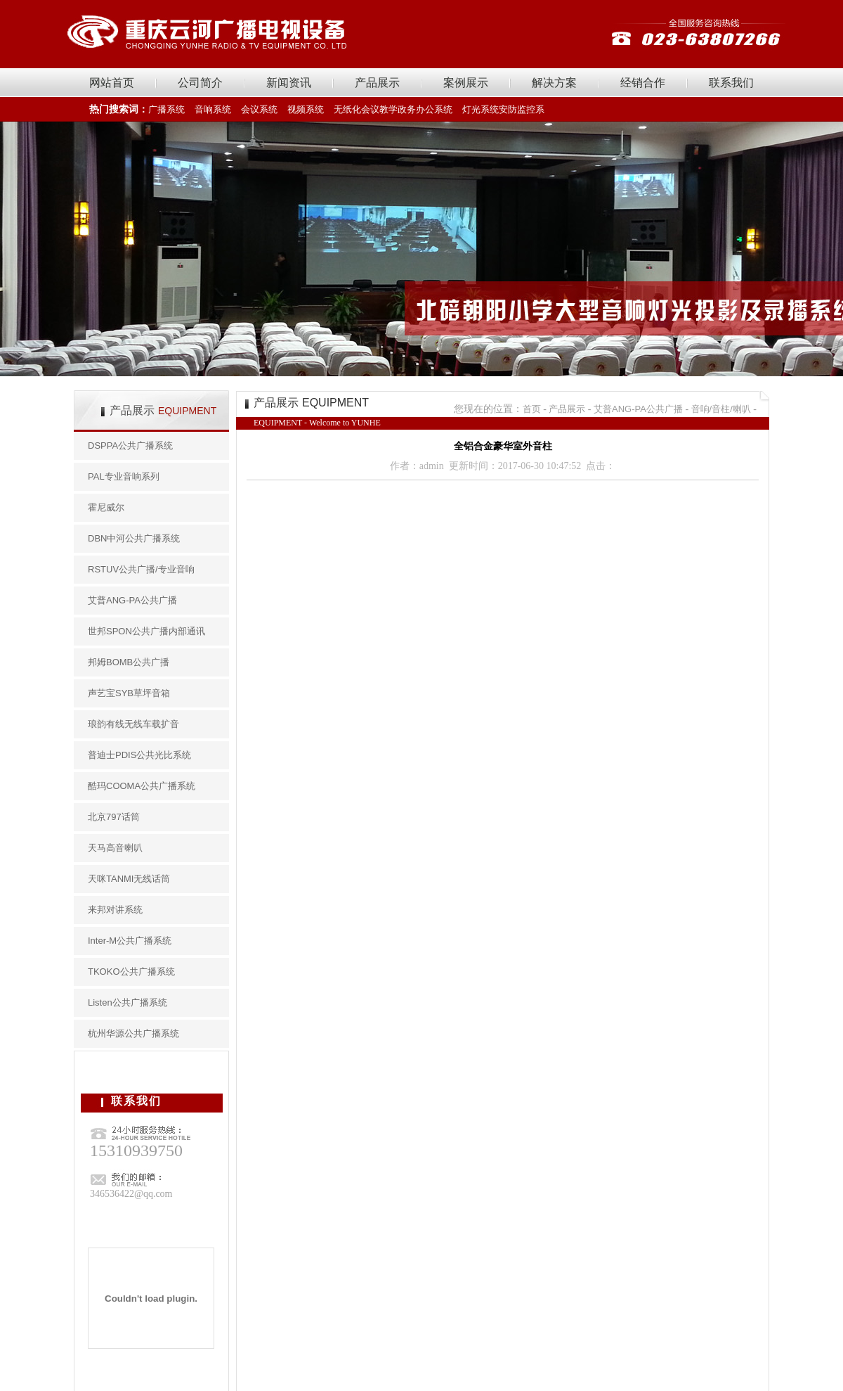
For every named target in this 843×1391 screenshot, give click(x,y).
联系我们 (731, 83)
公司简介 (200, 83)
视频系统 (305, 109)
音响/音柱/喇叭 (721, 409)
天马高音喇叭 (115, 847)
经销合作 (642, 83)
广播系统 (166, 109)
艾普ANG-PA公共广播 (132, 600)
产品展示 (377, 83)
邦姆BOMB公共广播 (128, 662)
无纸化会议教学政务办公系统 (393, 109)
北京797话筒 (114, 817)
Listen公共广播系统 (127, 1002)
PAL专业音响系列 (123, 476)
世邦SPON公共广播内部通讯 (146, 631)
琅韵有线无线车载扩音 (133, 724)
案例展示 (465, 83)
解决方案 (554, 83)
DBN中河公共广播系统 (134, 538)
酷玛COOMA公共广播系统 (141, 786)
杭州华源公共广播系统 (133, 1033)
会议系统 (259, 109)
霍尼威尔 (106, 507)
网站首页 (111, 83)
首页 (532, 409)
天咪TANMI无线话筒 (129, 878)
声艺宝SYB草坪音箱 (129, 693)
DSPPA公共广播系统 (130, 445)
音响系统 (213, 109)
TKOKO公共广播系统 (131, 971)
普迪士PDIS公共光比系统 (139, 755)
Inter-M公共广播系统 (129, 940)
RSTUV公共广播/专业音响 (141, 569)
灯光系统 (480, 109)
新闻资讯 (288, 83)
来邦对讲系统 (115, 909)
